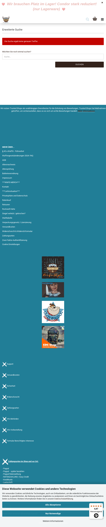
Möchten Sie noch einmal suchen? (16, 52)
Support (10, 364)
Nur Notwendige (53, 513)
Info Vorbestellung (14, 430)
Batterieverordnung (10, 173)
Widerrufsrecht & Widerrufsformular (17, 231)
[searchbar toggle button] (87, 19)
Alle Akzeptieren (53, 505)
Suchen (79, 64)
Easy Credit (24, 477)
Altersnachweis (8, 164)
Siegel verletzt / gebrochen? (13, 213)
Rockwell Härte (8, 209)
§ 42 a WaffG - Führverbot (13, 151)
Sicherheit (11, 386)
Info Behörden (13, 419)
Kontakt (5, 187)
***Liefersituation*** (11, 191)
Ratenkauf (6, 200)
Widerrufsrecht (13, 397)
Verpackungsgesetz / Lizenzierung (16, 222)
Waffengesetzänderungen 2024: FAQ (17, 156)
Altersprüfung (8, 169)
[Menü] (101, 505)
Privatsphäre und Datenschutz (15, 196)
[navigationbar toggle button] (102, 19)
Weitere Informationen (53, 521)
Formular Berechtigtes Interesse (20, 441)
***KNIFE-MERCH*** (11, 182)
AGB (4, 160)
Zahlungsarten (8, 236)
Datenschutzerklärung (63, 499)
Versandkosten (8, 227)
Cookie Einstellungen (11, 244)
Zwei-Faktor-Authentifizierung (14, 240)
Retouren (6, 204)
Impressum (7, 178)
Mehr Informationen (86, 111)
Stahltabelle (7, 218)
